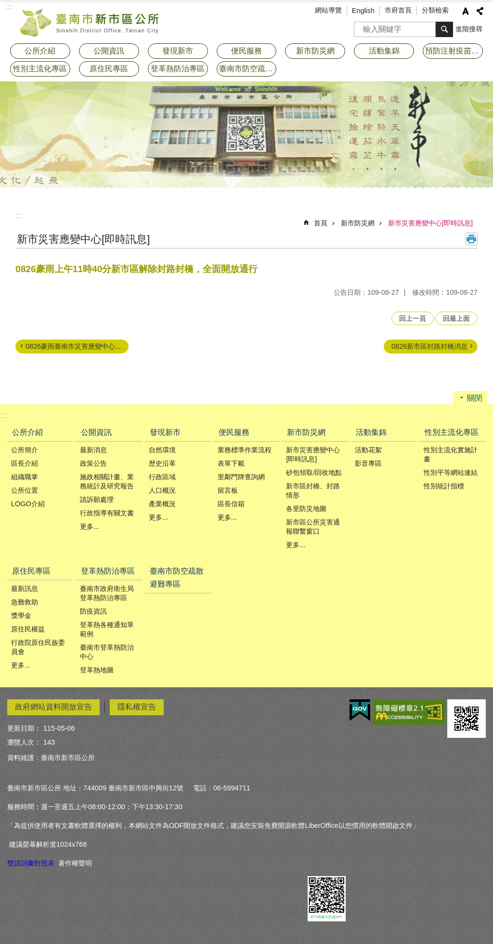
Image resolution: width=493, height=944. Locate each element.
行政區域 (162, 477)
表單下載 (231, 463)
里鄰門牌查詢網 (241, 477)
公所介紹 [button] (40, 51)
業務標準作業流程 (245, 450)
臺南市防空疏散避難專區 (248, 69)
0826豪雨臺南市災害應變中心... (73, 346)
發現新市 (165, 432)
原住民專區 (31, 571)
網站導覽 (328, 10)
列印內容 (471, 239)
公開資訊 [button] (108, 51)
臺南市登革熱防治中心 (107, 651)
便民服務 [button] (246, 51)
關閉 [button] (474, 398)
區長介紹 (24, 463)
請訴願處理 (97, 499)
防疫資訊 (93, 611)
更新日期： (24, 728)
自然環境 (162, 450)
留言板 (228, 490)
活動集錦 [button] (384, 51)
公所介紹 (27, 432)
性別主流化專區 (452, 432)
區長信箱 (231, 504)
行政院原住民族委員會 (38, 647)
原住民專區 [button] (109, 69)
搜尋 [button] (444, 29)
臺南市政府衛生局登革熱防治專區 (107, 593)
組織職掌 (24, 477)
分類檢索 (435, 10)
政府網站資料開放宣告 (53, 707)
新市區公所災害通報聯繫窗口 (313, 526)
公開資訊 (96, 432)
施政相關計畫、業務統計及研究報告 (107, 481)
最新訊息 (24, 588)
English (363, 10)
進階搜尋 (468, 29)
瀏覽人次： (24, 742)
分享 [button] (480, 11)
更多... (89, 526)
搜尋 (361, 26)
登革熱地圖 (97, 670)
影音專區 (368, 463)
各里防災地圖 (306, 508)
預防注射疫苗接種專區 (454, 51)
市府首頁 (398, 10)
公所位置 (24, 490)
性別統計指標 (444, 486)
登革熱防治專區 (108, 571)
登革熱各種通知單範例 (107, 629)
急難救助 (24, 602)
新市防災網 (358, 223)
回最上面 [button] (456, 318)
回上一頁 (412, 318)
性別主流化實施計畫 (451, 454)
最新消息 (93, 450)
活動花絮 (368, 450)
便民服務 (234, 432)
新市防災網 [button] (315, 51)
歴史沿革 (162, 463)
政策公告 (93, 463)
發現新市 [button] (177, 51)
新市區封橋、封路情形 (313, 490)
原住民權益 (28, 629)
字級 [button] (465, 11)
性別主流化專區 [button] (40, 69)
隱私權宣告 (136, 707)
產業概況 (162, 504)
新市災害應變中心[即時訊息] (430, 223)
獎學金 (21, 615)
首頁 (320, 223)
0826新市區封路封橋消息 (429, 346)
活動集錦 (371, 432)
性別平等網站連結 (451, 472)
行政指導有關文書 (107, 513)
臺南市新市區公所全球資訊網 (90, 21)
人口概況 (162, 490)
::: (18, 215)
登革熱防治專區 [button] (178, 69)
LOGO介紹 (28, 504)
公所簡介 (24, 450)
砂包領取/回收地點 (314, 472)
